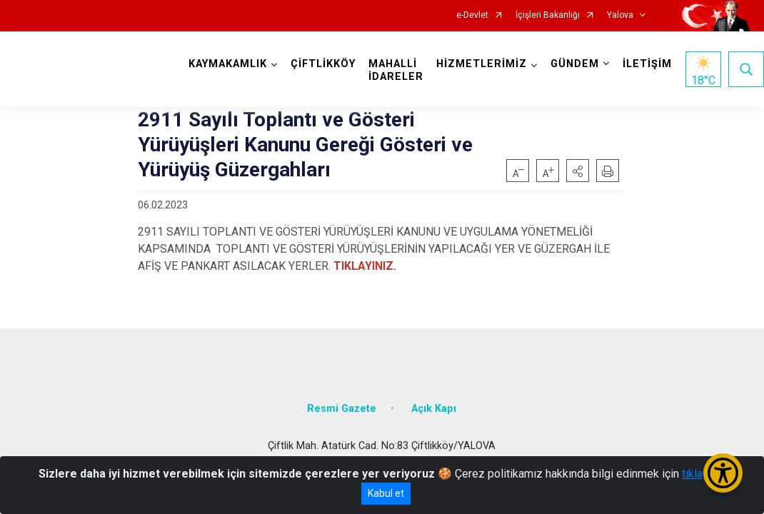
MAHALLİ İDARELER (395, 70)
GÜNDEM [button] (575, 64)
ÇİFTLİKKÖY (323, 64)
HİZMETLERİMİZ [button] (481, 64)
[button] (577, 170)
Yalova (620, 15)
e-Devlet (472, 15)
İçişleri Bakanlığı (548, 15)
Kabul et (386, 493)
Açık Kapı (433, 409)
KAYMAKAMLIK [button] (228, 64)
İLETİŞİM (647, 64)
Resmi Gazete (341, 409)
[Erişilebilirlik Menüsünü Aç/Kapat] (723, 473)
